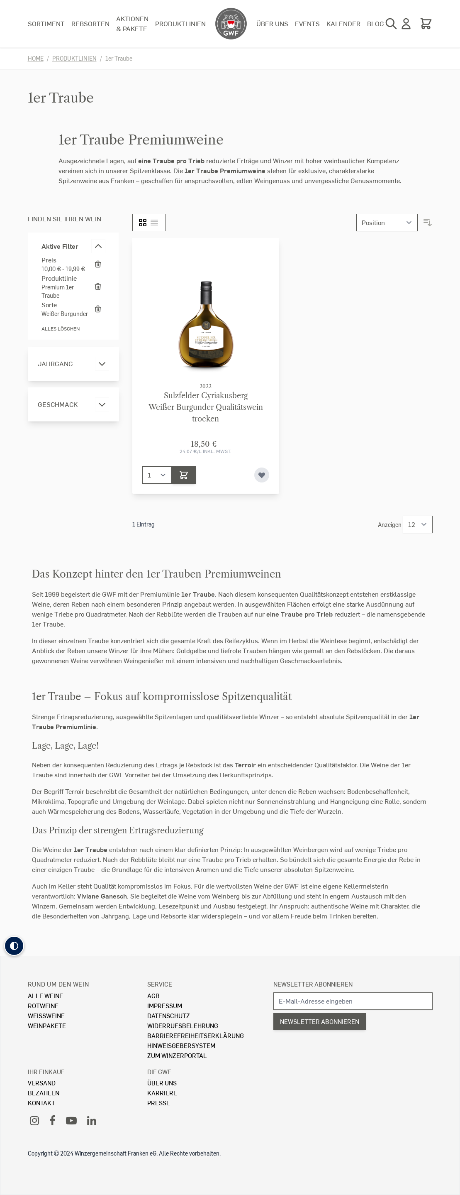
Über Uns (162, 1082)
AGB (153, 995)
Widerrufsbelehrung (182, 1025)
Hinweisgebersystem (181, 1045)
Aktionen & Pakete (132, 23)
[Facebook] (52, 1120)
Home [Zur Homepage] (36, 58)
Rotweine (43, 1005)
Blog (375, 23)
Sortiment (46, 23)
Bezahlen (43, 1092)
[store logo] (231, 23)
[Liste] (154, 223)
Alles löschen (60, 328)
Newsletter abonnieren (313, 984)
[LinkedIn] (91, 1120)
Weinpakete (47, 1025)
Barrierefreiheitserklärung (195, 1035)
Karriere (162, 1092)
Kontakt (41, 1102)
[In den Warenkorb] (184, 475)
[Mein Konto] (406, 23)
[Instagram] (34, 1120)
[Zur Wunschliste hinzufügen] (261, 475)
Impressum (164, 1005)
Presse (158, 1102)
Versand (42, 1082)
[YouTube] (71, 1120)
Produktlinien (180, 23)
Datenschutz (168, 1015)
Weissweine (46, 1015)
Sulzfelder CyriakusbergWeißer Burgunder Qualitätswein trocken (205, 407)
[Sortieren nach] (387, 222)
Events (307, 23)
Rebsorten (90, 23)
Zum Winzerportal (177, 1055)
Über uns (272, 23)
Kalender (343, 23)
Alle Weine (45, 995)
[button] (14, 946)
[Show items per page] (418, 524)
